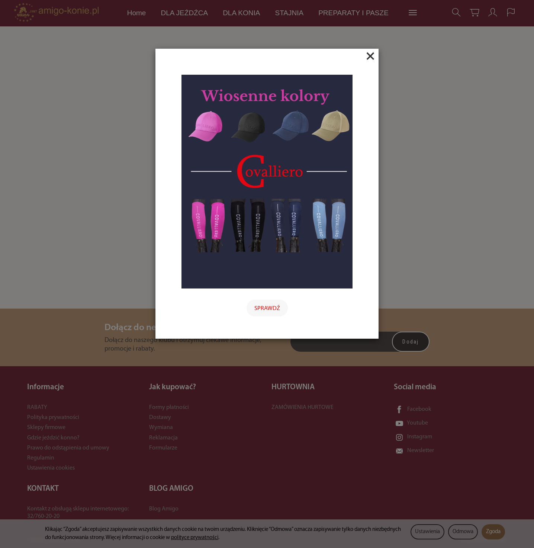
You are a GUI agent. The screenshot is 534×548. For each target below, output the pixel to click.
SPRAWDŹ (267, 309)
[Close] (370, 56)
